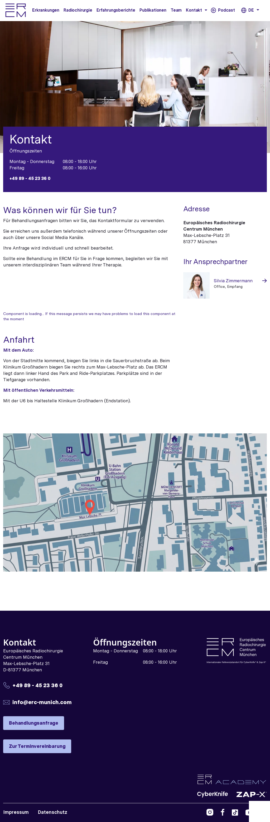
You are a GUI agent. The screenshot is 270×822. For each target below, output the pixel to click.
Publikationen (152, 10)
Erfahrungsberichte (116, 10)
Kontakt (194, 10)
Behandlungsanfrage (33, 723)
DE (251, 10)
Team (176, 10)
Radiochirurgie (78, 10)
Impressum (16, 812)
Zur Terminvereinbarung (37, 746)
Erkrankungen (45, 10)
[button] (206, 10)
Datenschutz (52, 812)
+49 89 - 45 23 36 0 (29, 178)
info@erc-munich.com (42, 702)
